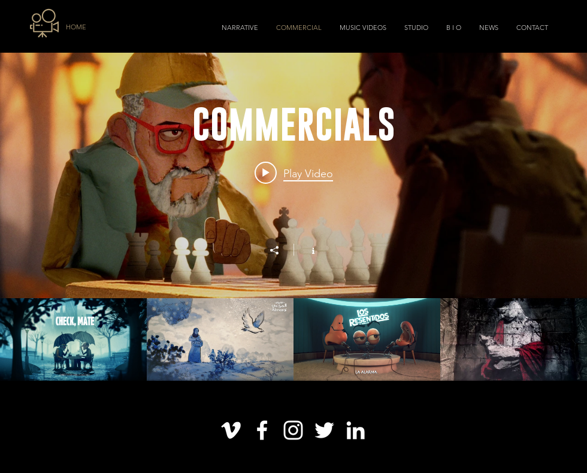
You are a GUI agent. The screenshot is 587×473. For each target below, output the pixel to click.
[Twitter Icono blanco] (324, 430)
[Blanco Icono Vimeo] (231, 430)
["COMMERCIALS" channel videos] (293, 339)
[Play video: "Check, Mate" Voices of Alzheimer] (294, 173)
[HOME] (88, 28)
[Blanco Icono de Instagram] (293, 430)
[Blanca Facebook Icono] (262, 430)
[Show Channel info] (307, 250)
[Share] (280, 250)
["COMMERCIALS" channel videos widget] (293, 217)
